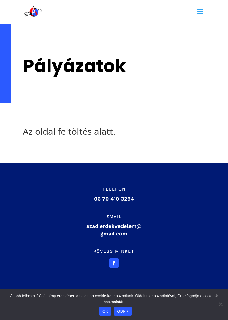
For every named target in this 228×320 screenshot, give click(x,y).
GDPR (123, 311)
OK (105, 311)
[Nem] (221, 304)
